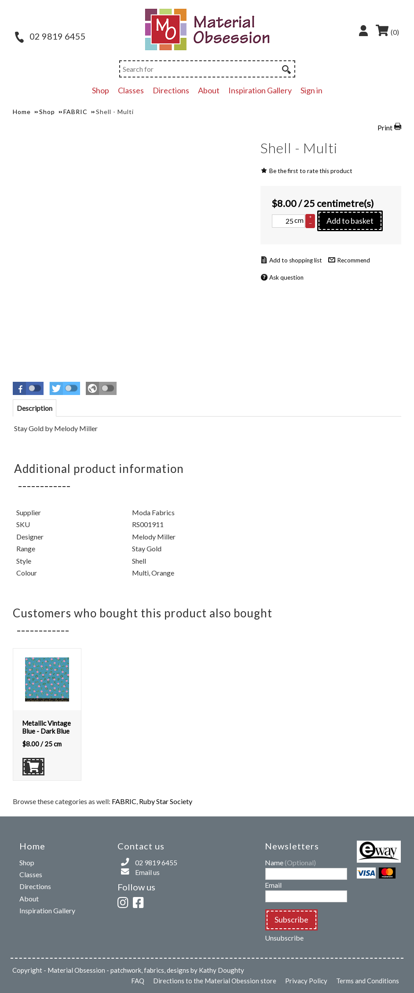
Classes (131, 90)
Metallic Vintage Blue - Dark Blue (46, 727)
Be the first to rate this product (310, 170)
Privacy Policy (306, 981)
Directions (171, 90)
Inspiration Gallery (260, 90)
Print (384, 127)
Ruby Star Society (165, 801)
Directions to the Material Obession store (214, 981)
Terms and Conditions (367, 981)
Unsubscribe (284, 938)
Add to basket (350, 220)
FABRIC (124, 801)
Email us (147, 872)
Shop (100, 90)
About (209, 90)
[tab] (34, 408)
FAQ (137, 981)
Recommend (353, 260)
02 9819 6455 (50, 36)
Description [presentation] (34, 408)
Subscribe (291, 919)
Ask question (286, 277)
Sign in (311, 90)
